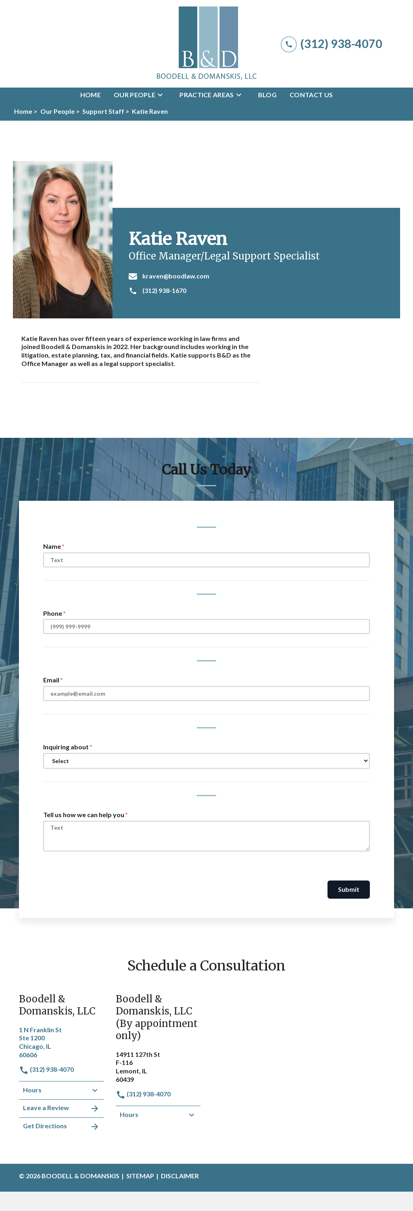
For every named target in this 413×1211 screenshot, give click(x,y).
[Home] (90, 95)
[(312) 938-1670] (259, 291)
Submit (348, 889)
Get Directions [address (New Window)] (61, 1127)
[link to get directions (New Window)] (61, 1041)
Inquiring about (66, 747)
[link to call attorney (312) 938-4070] (331, 43)
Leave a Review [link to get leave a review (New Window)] (61, 1108)
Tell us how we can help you (83, 814)
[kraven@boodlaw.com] (259, 276)
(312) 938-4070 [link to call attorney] (46, 1069)
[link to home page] (206, 43)
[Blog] (267, 95)
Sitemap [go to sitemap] (140, 1176)
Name (52, 546)
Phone (52, 613)
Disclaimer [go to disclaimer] (180, 1176)
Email (51, 680)
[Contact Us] (311, 95)
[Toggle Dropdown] (162, 95)
